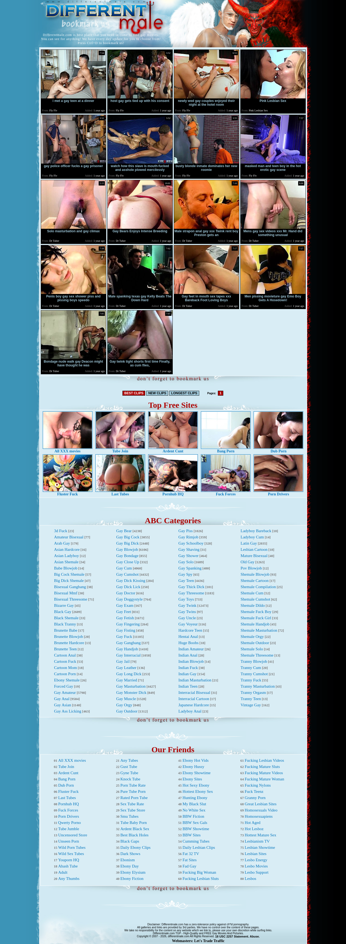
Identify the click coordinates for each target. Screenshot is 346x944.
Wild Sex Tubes (71, 854)
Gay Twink (187, 605)
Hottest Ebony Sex (197, 791)
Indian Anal (187, 655)
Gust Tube (128, 766)
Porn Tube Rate (132, 785)
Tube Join (120, 449)
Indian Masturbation (194, 680)
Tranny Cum (251, 667)
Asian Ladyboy (66, 556)
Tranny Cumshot (254, 674)
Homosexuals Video (261, 810)
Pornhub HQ (173, 492)
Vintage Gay (251, 705)
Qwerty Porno (69, 822)
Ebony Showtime (196, 773)
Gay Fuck (124, 636)
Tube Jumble (68, 829)
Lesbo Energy (256, 860)
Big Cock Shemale (69, 574)
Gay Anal (61, 699)
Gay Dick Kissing (130, 580)
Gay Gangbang (128, 643)
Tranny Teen (251, 699)
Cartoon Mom (65, 667)
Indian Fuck (188, 667)
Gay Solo (186, 562)
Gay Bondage (127, 556)
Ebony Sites (192, 779)
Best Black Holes (134, 835)
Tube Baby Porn (133, 822)
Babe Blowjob (65, 568)
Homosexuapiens (258, 816)
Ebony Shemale (67, 680)
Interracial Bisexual (194, 692)
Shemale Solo (252, 649)
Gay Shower (188, 556)
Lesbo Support (256, 872)
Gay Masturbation (131, 686)
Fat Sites (189, 860)
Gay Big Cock (127, 537)
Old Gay (247, 562)
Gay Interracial (128, 655)
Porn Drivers (278, 492)
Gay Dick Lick (128, 587)
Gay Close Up (127, 562)
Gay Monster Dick (131, 692)
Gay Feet (123, 612)
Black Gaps (129, 841)
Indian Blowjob (191, 661)
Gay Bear (124, 531)
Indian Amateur (191, 649)
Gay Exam (125, 605)
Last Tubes (120, 492)
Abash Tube (68, 866)
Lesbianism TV (257, 841)
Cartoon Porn (65, 674)
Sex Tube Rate (132, 804)
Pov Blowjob (251, 568)
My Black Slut (194, 804)
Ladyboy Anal (189, 711)
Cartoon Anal (65, 655)
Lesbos (250, 878)
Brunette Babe (65, 630)
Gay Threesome (191, 593)
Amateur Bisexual (69, 537)
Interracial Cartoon (193, 699)
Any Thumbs (68, 878)
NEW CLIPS (157, 393)
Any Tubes (129, 760)
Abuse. (255, 936)
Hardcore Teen (190, 630)
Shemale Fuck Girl (256, 618)
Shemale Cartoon (255, 580)
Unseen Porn (68, 841)
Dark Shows (130, 854)
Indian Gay (187, 674)
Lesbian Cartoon (254, 549)
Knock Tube (130, 779)
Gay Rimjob (188, 537)
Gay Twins (187, 612)
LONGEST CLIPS (184, 393)
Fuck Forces (226, 492)
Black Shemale (66, 618)
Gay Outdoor (127, 711)
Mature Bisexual (254, 556)
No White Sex (193, 810)
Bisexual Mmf (65, 593)
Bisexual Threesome (70, 599)
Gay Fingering (128, 624)
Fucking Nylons (258, 785)
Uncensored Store (72, 835)
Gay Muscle (126, 699)
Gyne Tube (129, 773)
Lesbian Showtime (260, 847)
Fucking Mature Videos (264, 773)
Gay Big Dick (127, 543)
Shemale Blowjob (255, 574)
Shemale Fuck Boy (256, 612)
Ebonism (127, 860)
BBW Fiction (193, 816)
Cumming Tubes (195, 841)
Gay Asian (62, 705)
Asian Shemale (66, 562)
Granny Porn (255, 798)
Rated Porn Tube (134, 798)
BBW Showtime (195, 829)
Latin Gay (249, 543)
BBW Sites (191, 835)
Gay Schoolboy (191, 543)
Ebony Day (129, 866)
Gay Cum (124, 568)
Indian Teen (188, 686)
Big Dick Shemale (69, 580)
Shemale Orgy (252, 636)
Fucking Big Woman (199, 872)
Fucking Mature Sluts (262, 766)
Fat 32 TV (190, 854)
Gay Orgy (124, 705)
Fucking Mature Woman (264, 779)
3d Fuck (60, 531)
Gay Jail (123, 661)
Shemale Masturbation (259, 630)
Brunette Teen (65, 649)
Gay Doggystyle (129, 599)
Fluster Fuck (67, 492)
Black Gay (62, 612)
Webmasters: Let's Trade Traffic (198, 941)
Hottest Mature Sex (260, 835)
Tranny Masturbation (258, 686)
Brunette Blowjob (68, 636)
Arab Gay (62, 543)
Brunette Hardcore (69, 643)
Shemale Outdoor (255, 643)
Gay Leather (126, 667)
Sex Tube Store (132, 810)
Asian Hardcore (67, 549)
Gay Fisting (125, 630)
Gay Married (126, 680)
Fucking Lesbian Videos (264, 760)
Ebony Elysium (132, 872)
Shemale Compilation (258, 587)
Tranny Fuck (251, 680)
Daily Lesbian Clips (198, 847)
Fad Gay (189, 866)
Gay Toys (186, 599)
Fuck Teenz (254, 791)
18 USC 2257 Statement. (232, 936)
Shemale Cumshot (255, 599)
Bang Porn (226, 449)
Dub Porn (278, 449)
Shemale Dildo (253, 605)
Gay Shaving (188, 549)
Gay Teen (186, 580)
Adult (62, 872)
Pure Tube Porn (132, 791)
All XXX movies (67, 449)
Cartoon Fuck (65, 661)
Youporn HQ (68, 860)
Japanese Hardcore (193, 705)
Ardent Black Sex (134, 829)
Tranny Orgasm (253, 692)
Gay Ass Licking (67, 711)
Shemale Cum (252, 593)
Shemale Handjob (255, 624)
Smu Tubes (129, 816)
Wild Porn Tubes (71, 847)
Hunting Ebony (194, 798)
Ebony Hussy (193, 766)
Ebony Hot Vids (195, 760)
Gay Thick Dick (191, 587)
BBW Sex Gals (194, 822)
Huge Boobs (188, 643)
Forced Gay (63, 686)
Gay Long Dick (128, 674)
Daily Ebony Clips (135, 847)
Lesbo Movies (256, 866)
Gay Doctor (125, 593)
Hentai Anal (188, 636)
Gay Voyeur (188, 624)
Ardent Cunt (173, 449)
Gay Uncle (187, 618)
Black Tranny (65, 624)
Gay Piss (185, 531)
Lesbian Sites (255, 854)
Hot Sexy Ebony (195, 785)
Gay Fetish (125, 618)
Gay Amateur (65, 692)
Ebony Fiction (131, 878)
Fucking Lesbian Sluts (200, 878)
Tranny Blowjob (254, 661)
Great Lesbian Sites (260, 804)
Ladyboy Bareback (256, 531)
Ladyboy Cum (252, 537)
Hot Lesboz (254, 829)
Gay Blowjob (127, 549)
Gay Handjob (127, 649)
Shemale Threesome (257, 655)
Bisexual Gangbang (70, 587)
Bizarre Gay (64, 605)
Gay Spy (185, 574)
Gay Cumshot (127, 574)
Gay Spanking (189, 568)
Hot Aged (252, 822)
